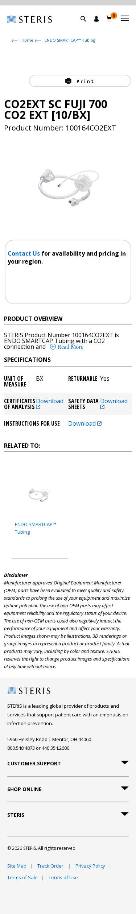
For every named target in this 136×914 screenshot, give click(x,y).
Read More (69, 347)
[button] (87, 27)
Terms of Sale (22, 877)
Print (84, 81)
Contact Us (24, 253)
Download (49, 403)
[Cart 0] (109, 18)
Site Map (16, 866)
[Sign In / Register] (96, 19)
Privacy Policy (90, 866)
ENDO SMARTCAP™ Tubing (70, 40)
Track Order (51, 866)
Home (27, 40)
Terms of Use (63, 877)
